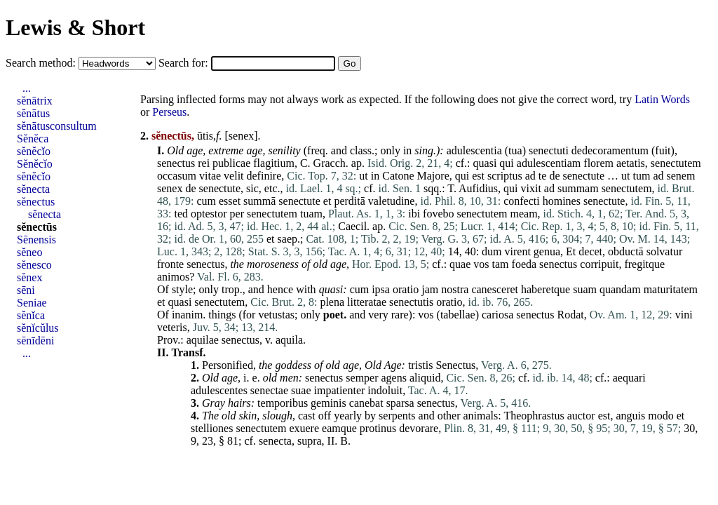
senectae (269, 390)
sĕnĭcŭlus (38, 328)
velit (233, 176)
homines (562, 201)
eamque (339, 428)
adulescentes (219, 390)
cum (206, 201)
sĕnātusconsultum (57, 126)
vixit (531, 188)
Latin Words (662, 99)
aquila (289, 340)
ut (363, 176)
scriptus (504, 176)
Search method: (42, 63)
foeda (524, 264)
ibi (414, 214)
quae (459, 264)
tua (515, 150)
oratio (406, 289)
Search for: (184, 63)
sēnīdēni (35, 340)
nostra (454, 289)
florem (598, 163)
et (327, 201)
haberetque (545, 289)
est (478, 176)
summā (259, 201)
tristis (420, 365)
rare (400, 315)
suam (585, 289)
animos (173, 277)
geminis (328, 403)
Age (393, 365)
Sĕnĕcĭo (35, 164)
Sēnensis (36, 239)
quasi (485, 163)
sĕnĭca (31, 315)
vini (684, 315)
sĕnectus (36, 202)
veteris (172, 327)
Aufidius (478, 188)
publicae (231, 163)
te (542, 176)
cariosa (497, 315)
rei (204, 163)
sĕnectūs (37, 227)
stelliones (212, 428)
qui (506, 163)
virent (518, 251)
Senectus (455, 365)
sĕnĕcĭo (33, 151)
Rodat (570, 315)
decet (590, 251)
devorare (418, 428)
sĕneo (29, 252)
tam (500, 264)
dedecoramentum (610, 150)
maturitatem (671, 289)
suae (301, 390)
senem (681, 176)
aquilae (203, 340)
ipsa (381, 289)
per (237, 214)
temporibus (282, 403)
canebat (366, 403)
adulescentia (474, 150)
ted (181, 214)
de (554, 176)
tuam (311, 214)
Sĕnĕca (32, 138)
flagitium (273, 163)
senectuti (549, 150)
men (289, 378)
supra (309, 441)
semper (362, 378)
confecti (521, 201)
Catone (398, 176)
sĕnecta (33, 189)
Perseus (169, 112)
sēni (26, 290)
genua (547, 251)
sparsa (400, 403)
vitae (210, 176)
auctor (581, 416)
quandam (620, 289)
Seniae (32, 303)
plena (332, 302)
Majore (433, 176)
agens (394, 378)
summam (578, 188)
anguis (630, 416)
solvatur (664, 251)
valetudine (391, 201)
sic (252, 188)
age (195, 150)
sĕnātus (33, 113)
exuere (304, 428)
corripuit (599, 264)
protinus (378, 428)
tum (642, 176)
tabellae (457, 315)
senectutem (676, 163)
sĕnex (29, 277)
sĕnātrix (35, 101)
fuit (662, 150)
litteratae (366, 302)
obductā (626, 251)
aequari (629, 378)
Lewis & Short (75, 27)
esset (230, 201)
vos (481, 264)
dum (491, 251)
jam (429, 289)
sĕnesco (34, 265)
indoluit (384, 390)
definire (264, 176)
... (26, 88)
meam (523, 214)
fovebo (438, 214)
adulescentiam (549, 163)
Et (571, 251)
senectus (176, 163)
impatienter (339, 390)
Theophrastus (533, 416)
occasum (176, 176)
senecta (275, 441)
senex (241, 136)
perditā (349, 201)
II (331, 441)
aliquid (424, 378)
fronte (170, 264)
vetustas (276, 315)
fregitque (644, 264)
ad (530, 176)
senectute (584, 176)
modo (660, 416)
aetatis (630, 163)
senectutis (411, 302)
